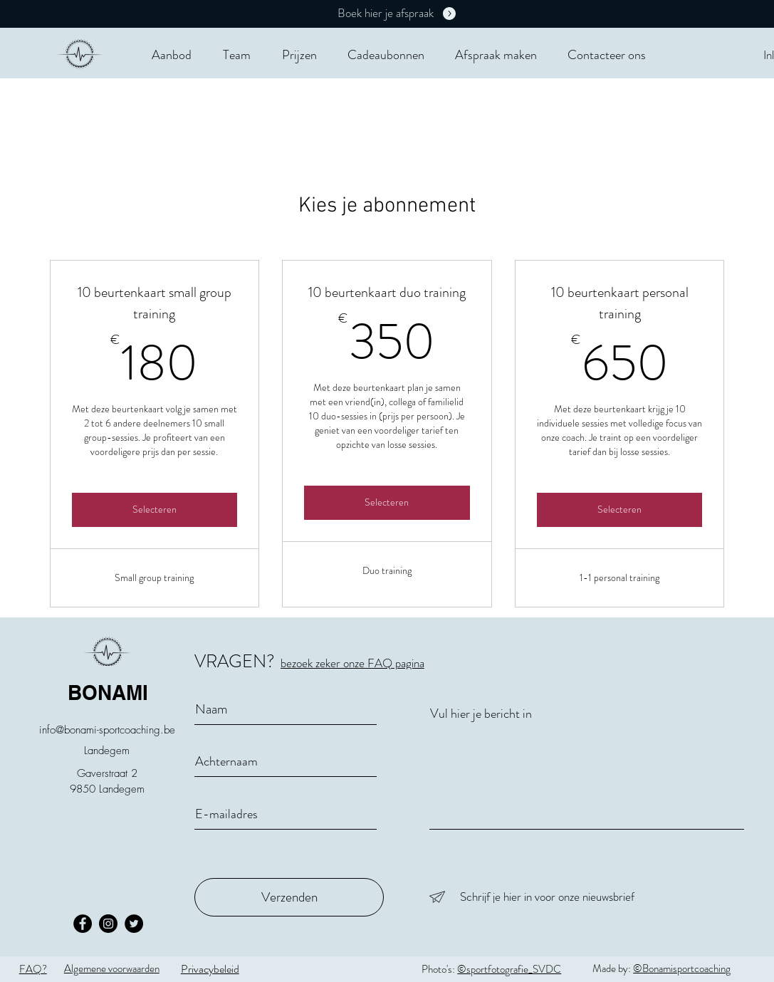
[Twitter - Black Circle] (134, 923)
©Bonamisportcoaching (682, 968)
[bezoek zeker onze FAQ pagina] (353, 663)
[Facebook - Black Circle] (82, 923)
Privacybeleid (210, 969)
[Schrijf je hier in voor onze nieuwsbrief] (549, 897)
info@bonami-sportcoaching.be (107, 730)
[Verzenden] (289, 897)
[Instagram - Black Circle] (108, 923)
